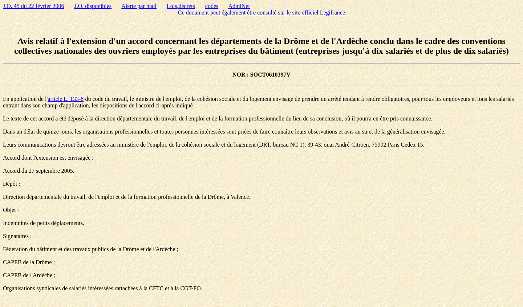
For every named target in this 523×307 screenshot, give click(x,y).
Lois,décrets (181, 6)
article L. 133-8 (66, 99)
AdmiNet (239, 6)
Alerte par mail (139, 6)
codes (211, 6)
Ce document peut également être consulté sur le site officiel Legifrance (261, 12)
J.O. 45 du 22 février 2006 (33, 6)
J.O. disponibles (93, 6)
